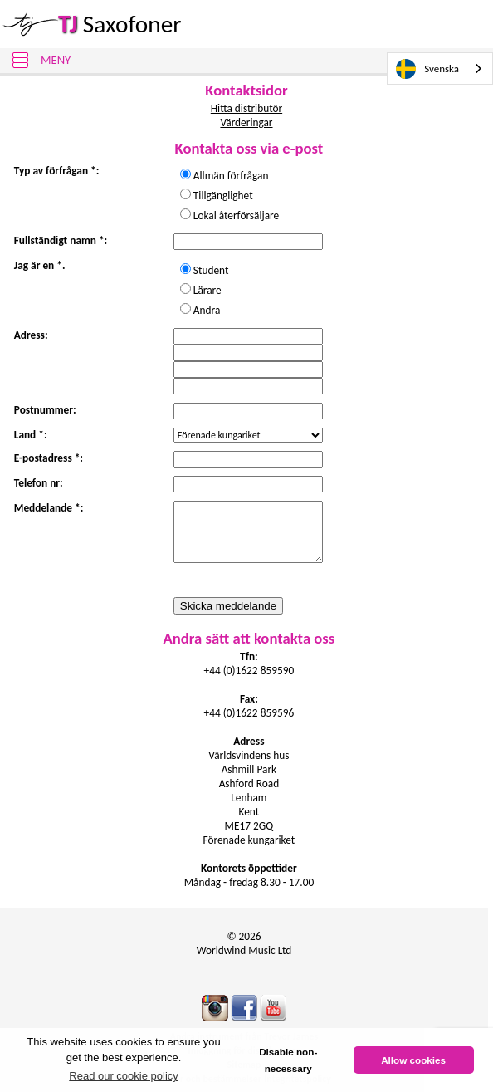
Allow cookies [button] (413, 1060)
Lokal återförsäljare (236, 215)
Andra (206, 310)
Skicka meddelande (228, 606)
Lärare (212, 290)
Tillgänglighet (228, 196)
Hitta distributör (246, 108)
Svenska (427, 69)
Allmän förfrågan (236, 176)
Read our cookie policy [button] (123, 1076)
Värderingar (246, 122)
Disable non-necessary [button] (288, 1060)
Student (216, 270)
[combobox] (440, 68)
